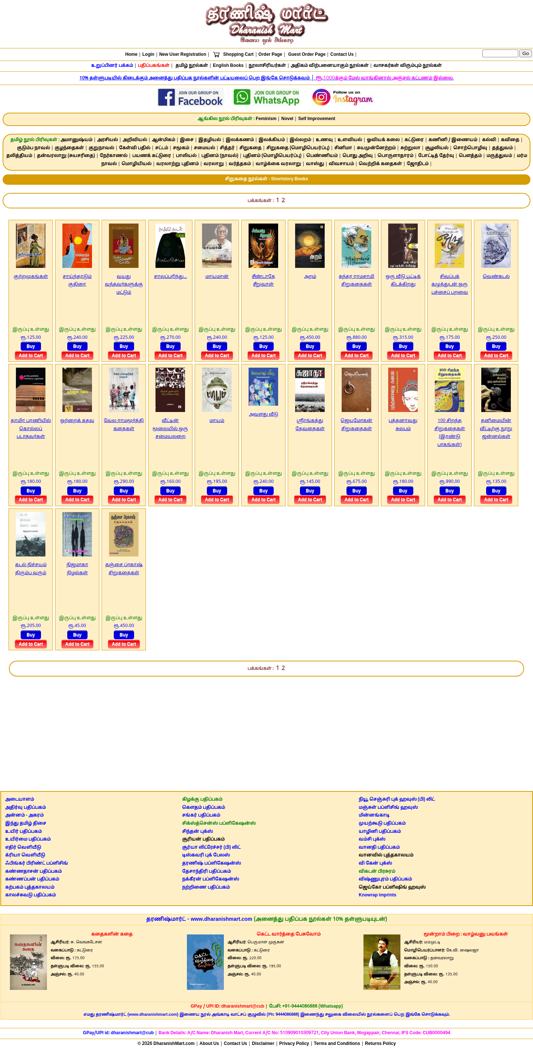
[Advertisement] (266, 730)
